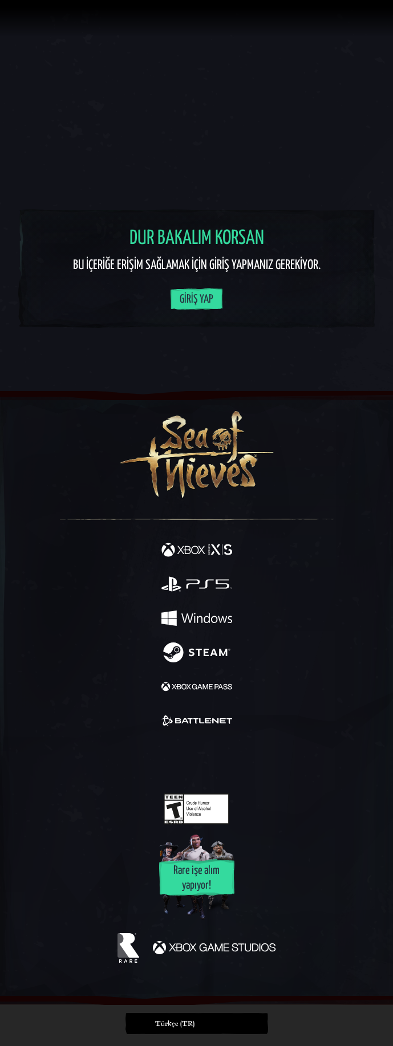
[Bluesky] (276, 761)
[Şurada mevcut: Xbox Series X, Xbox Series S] (196, 551)
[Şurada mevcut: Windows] (196, 619)
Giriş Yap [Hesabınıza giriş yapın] (196, 299)
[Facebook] (114, 760)
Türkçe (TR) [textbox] (175, 1023)
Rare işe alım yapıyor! (196, 878)
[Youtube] (195, 761)
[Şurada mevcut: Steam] (196, 653)
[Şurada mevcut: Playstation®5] (196, 585)
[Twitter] (136, 760)
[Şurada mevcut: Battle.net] (196, 722)
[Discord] (229, 761)
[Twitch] (161, 761)
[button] (196, 1023)
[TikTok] (253, 761)
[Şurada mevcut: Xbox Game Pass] (196, 688)
